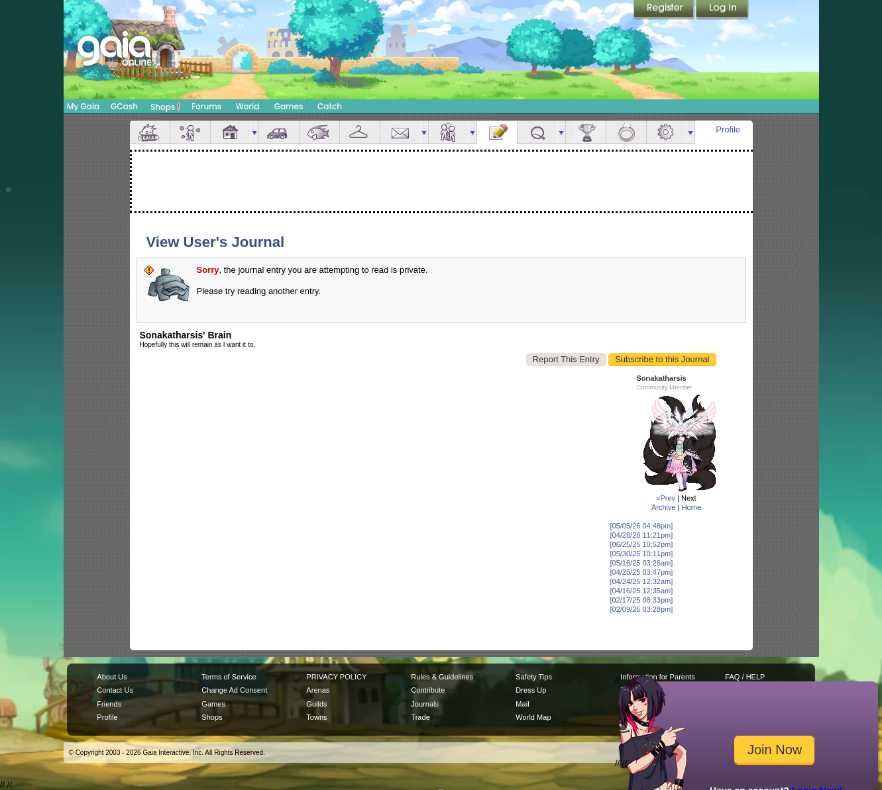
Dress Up (531, 690)
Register (665, 10)
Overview (150, 132)
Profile (728, 129)
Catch (329, 106)
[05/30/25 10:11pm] (641, 554)
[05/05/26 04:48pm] (641, 526)
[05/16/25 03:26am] (641, 563)
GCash (124, 106)
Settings (667, 132)
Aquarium (319, 132)
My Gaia (83, 106)
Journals (425, 704)
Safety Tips (534, 677)
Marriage (626, 132)
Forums (206, 106)
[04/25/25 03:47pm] (641, 572)
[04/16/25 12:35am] (641, 591)
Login (722, 10)
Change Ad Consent (234, 690)
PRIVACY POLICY (336, 677)
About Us (112, 677)
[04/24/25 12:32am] (641, 581)
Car (279, 132)
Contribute (428, 690)
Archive (663, 507)
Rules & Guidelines (442, 677)
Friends (449, 132)
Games (288, 106)
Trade (420, 717)
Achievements (586, 132)
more (254, 132)
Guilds (316, 704)
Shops (165, 106)
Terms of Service (228, 677)
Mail (400, 132)
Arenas (317, 690)
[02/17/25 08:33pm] (641, 600)
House (230, 132)
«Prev (665, 498)
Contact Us (115, 690)
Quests (537, 132)
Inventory (360, 132)
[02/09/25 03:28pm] (641, 609)
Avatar (190, 132)
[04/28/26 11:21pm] (641, 535)
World (248, 106)
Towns (316, 717)
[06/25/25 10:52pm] (641, 544)
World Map (533, 717)
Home (691, 507)
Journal (497, 132)
